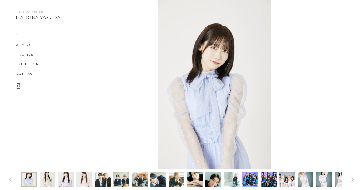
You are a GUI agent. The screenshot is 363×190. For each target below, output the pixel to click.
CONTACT (25, 73)
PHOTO (23, 45)
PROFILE (24, 54)
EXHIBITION (27, 64)
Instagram (18, 86)
